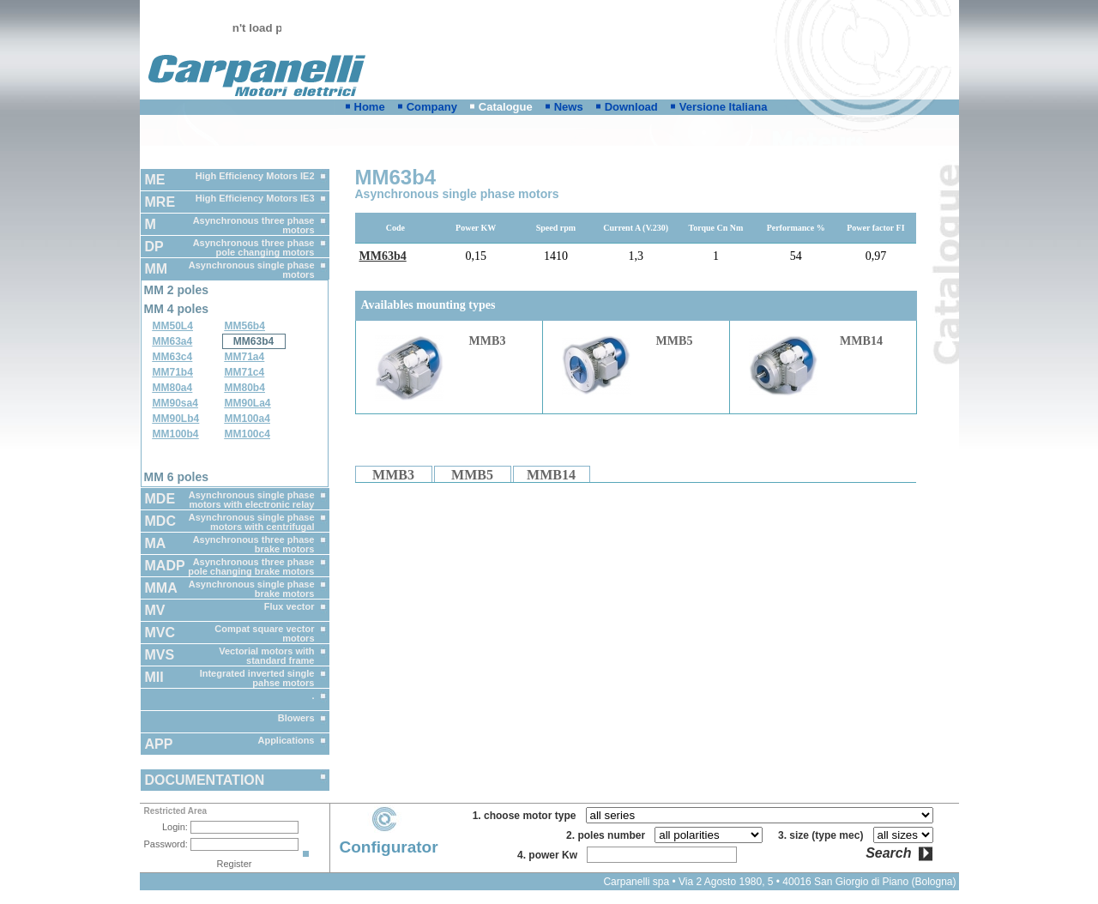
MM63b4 (253, 341)
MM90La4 (248, 403)
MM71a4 (245, 357)
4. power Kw (550, 855)
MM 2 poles (176, 290)
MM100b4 (176, 434)
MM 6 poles (176, 477)
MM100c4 (247, 434)
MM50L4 (173, 326)
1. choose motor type (527, 816)
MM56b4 (245, 326)
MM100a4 (247, 419)
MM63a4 (173, 341)
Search (888, 853)
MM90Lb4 (176, 419)
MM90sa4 (175, 403)
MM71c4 (245, 372)
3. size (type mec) (823, 835)
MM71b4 (173, 372)
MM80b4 (245, 388)
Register (234, 864)
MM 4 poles (176, 309)
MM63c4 (173, 357)
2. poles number (608, 835)
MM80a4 (173, 388)
